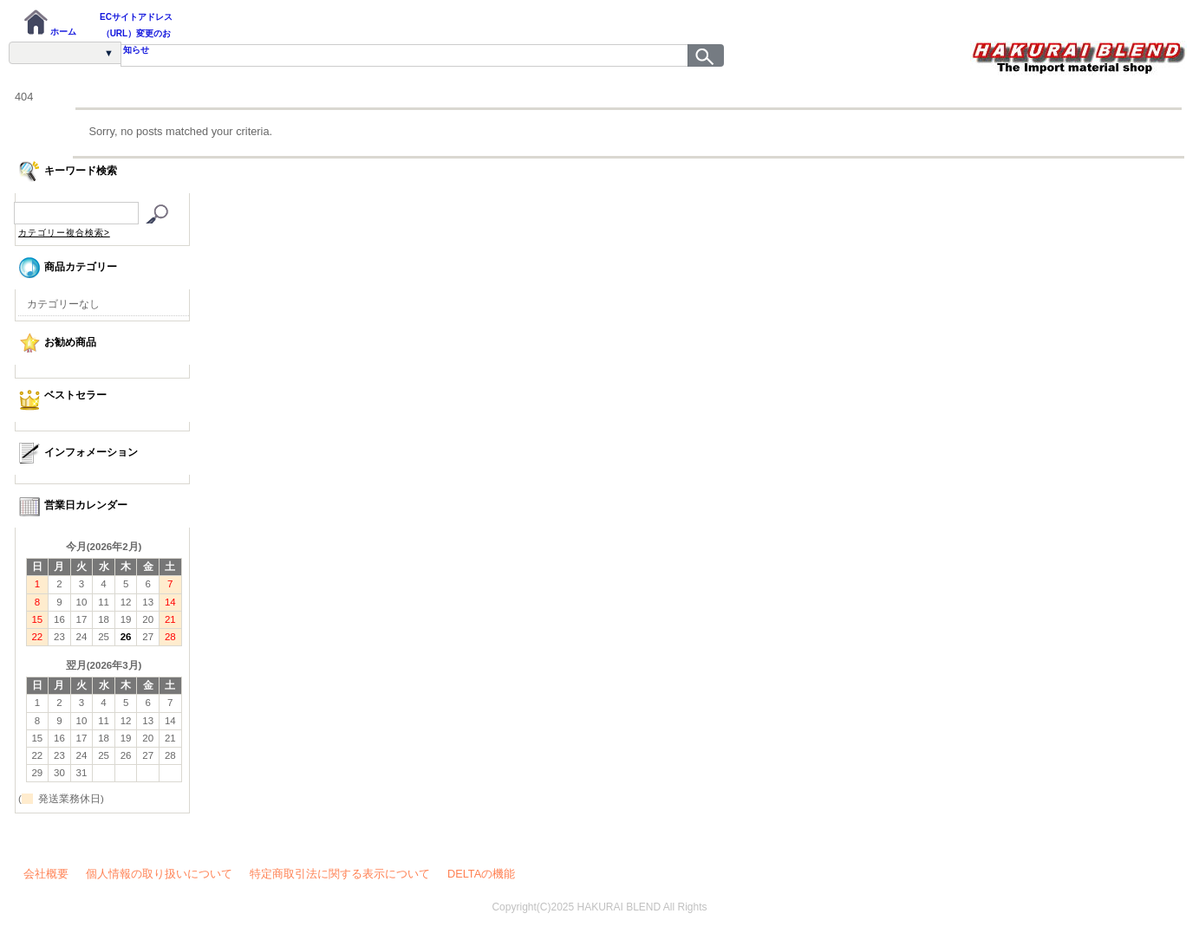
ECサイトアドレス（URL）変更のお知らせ (136, 25)
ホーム (50, 22)
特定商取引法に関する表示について (340, 873)
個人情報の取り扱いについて (159, 873)
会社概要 (45, 873)
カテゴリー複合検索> (64, 232)
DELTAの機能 (481, 873)
